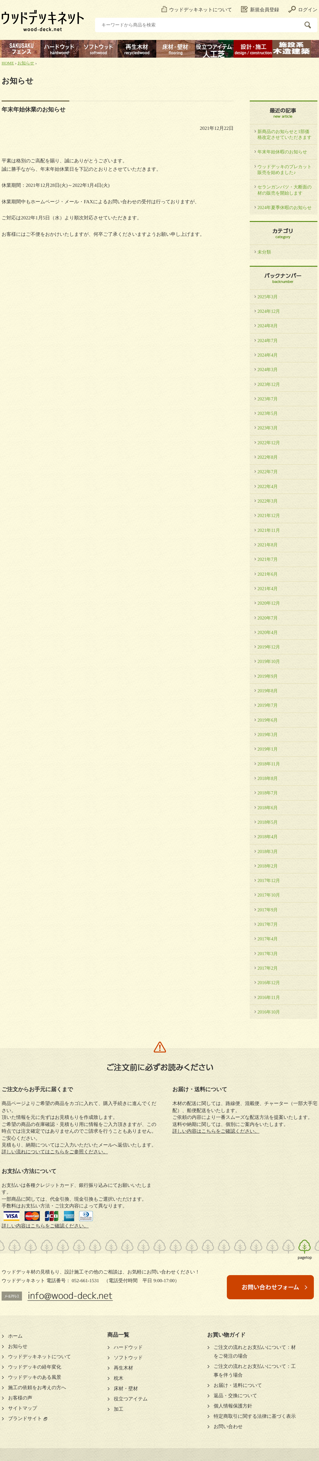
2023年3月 (267, 427)
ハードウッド (128, 1347)
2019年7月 (267, 705)
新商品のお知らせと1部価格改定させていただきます (284, 134)
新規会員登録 (260, 9)
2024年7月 (267, 340)
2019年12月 (268, 646)
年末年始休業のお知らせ (33, 109)
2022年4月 (267, 486)
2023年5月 (267, 413)
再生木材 (123, 1367)
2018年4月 (267, 836)
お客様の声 (20, 1397)
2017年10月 (268, 895)
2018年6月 (267, 807)
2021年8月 (267, 544)
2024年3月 (267, 369)
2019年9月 (267, 676)
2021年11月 (268, 530)
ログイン (302, 9)
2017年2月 (267, 968)
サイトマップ (22, 1408)
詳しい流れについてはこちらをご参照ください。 (55, 1151)
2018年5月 (267, 822)
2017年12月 (268, 880)
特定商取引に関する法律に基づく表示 (255, 1416)
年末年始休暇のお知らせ (282, 151)
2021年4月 (267, 588)
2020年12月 (268, 603)
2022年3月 (267, 501)
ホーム (15, 1336)
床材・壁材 (126, 1388)
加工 (118, 1409)
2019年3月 (267, 734)
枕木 (118, 1378)
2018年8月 (267, 778)
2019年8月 (267, 690)
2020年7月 (267, 617)
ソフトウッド (128, 1357)
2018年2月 (267, 866)
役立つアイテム (131, 1398)
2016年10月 (268, 1011)
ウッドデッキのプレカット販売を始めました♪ (284, 169)
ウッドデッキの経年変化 (34, 1367)
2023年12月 (268, 384)
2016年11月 (268, 997)
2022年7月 (267, 471)
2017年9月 (267, 909)
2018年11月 (268, 763)
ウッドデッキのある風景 (34, 1377)
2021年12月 (268, 515)
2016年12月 (268, 982)
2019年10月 (268, 661)
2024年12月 (268, 311)
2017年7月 (267, 924)
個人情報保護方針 (233, 1405)
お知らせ (25, 63)
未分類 (264, 252)
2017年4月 (267, 938)
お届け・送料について (238, 1385)
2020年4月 (267, 632)
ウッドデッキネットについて (196, 9)
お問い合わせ (228, 1426)
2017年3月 (267, 953)
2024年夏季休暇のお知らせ (284, 207)
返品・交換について (235, 1395)
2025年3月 (267, 296)
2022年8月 (267, 457)
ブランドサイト (25, 1418)
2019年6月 (267, 720)
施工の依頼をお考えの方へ (37, 1387)
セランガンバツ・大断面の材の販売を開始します (284, 189)
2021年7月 (267, 559)
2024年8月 (267, 325)
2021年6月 (267, 574)
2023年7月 (267, 398)
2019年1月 (267, 749)
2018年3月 (267, 851)
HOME (8, 63)
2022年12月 (268, 442)
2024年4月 (267, 355)
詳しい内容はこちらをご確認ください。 (45, 1225)
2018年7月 (267, 792)
